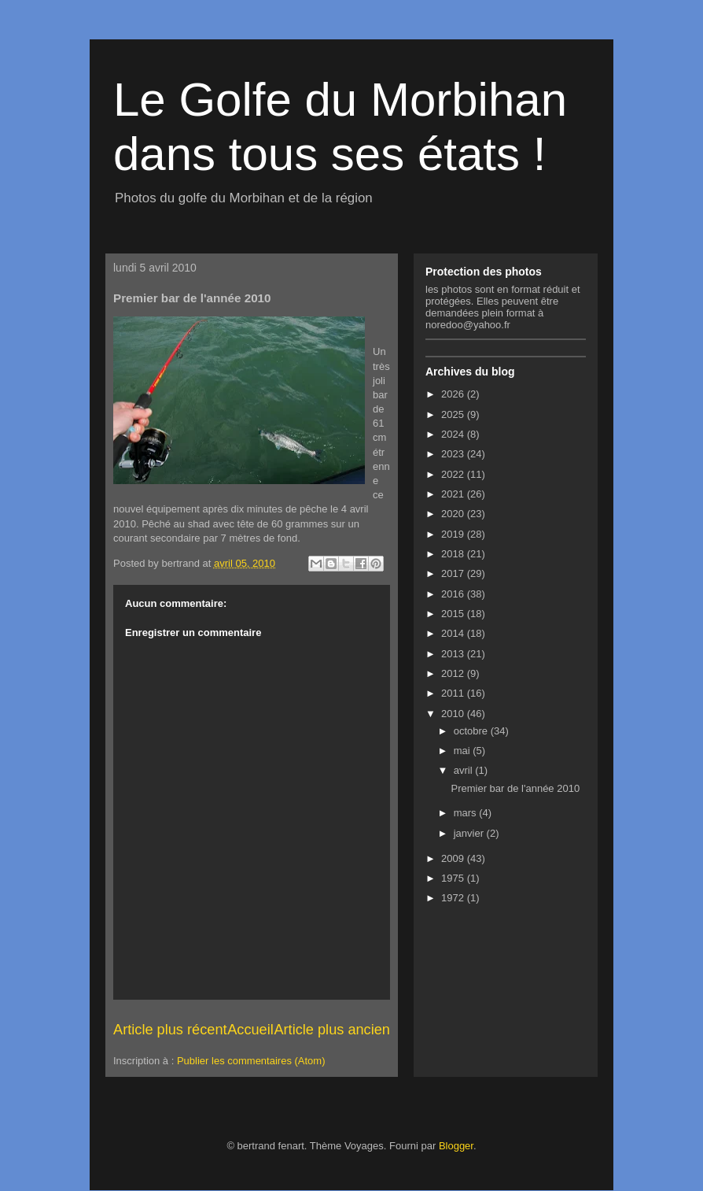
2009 (454, 858)
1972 (454, 898)
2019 (454, 534)
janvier (470, 833)
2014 (454, 633)
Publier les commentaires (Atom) (251, 1061)
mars (467, 813)
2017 (454, 573)
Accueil (250, 1030)
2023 (454, 454)
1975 (454, 878)
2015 (454, 614)
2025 (454, 414)
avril (464, 770)
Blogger (456, 1146)
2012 (454, 673)
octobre (472, 731)
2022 (454, 474)
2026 (454, 394)
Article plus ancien (332, 1030)
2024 (454, 434)
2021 (454, 494)
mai (463, 750)
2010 (454, 713)
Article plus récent (170, 1030)
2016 (454, 594)
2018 (454, 554)
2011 (454, 693)
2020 (454, 514)
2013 (454, 654)
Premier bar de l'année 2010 (515, 788)
